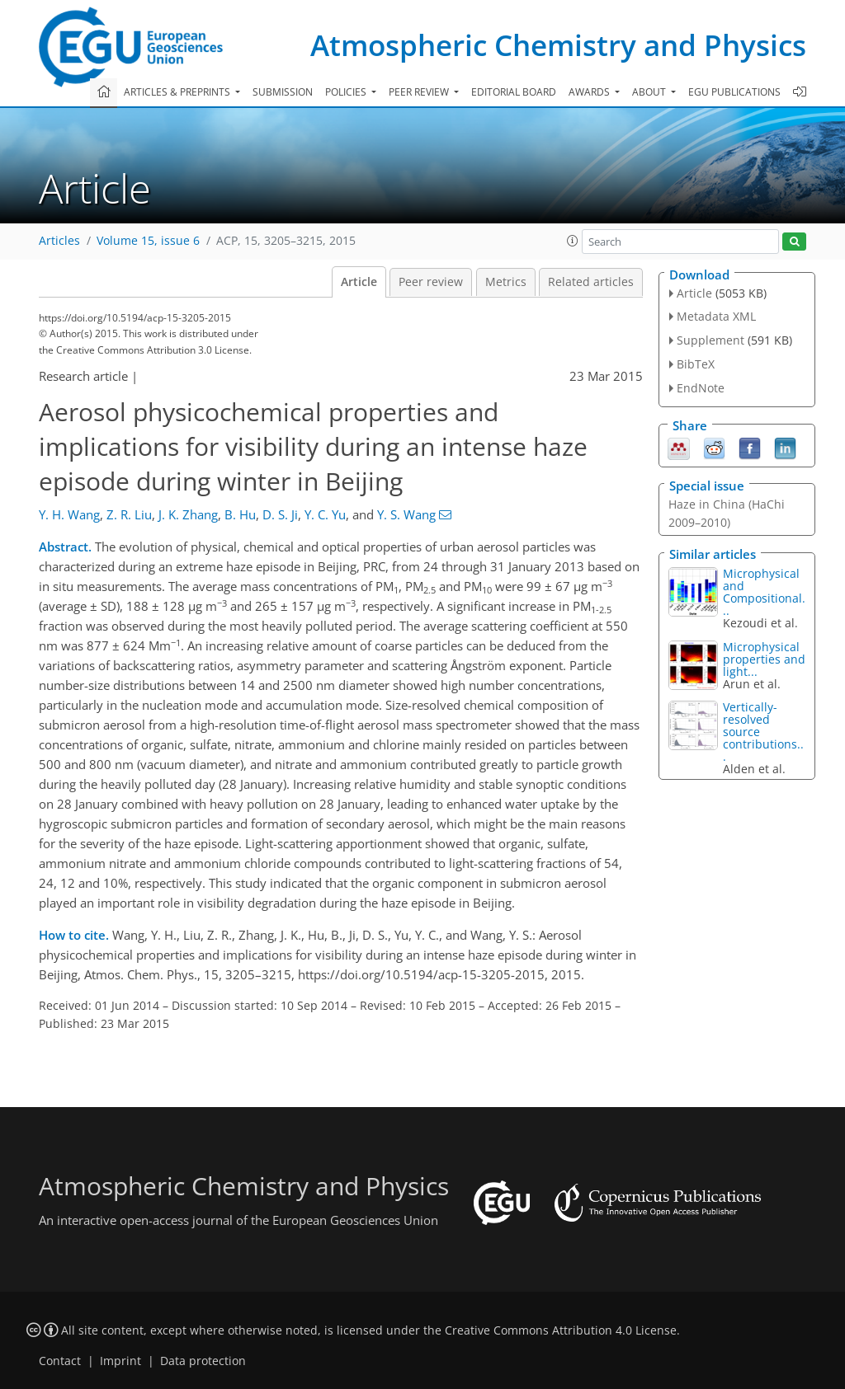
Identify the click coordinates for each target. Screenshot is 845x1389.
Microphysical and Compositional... (764, 591)
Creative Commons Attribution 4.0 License (561, 1330)
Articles (59, 240)
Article (359, 282)
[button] (572, 240)
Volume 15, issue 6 (148, 240)
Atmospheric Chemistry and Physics (558, 45)
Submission (283, 92)
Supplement (710, 340)
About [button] (650, 92)
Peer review (431, 282)
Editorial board (513, 92)
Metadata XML (716, 316)
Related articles (591, 282)
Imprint (120, 1361)
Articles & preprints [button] (178, 92)
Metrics (505, 282)
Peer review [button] (420, 92)
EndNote (701, 388)
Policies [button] (347, 92)
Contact (60, 1361)
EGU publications (734, 92)
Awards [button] (590, 92)
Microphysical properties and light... (764, 659)
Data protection (203, 1361)
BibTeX (696, 364)
